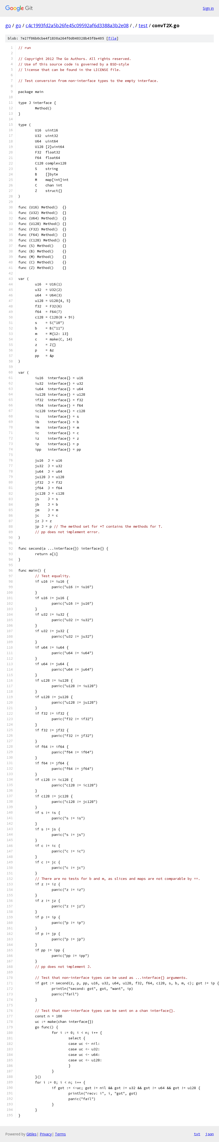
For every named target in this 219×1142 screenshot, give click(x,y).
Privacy (46, 1134)
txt (197, 1134)
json (209, 1134)
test (143, 25)
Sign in (208, 8)
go (8, 25)
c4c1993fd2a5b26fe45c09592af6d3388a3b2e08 (77, 25)
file (112, 38)
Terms (60, 1134)
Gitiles (31, 1134)
